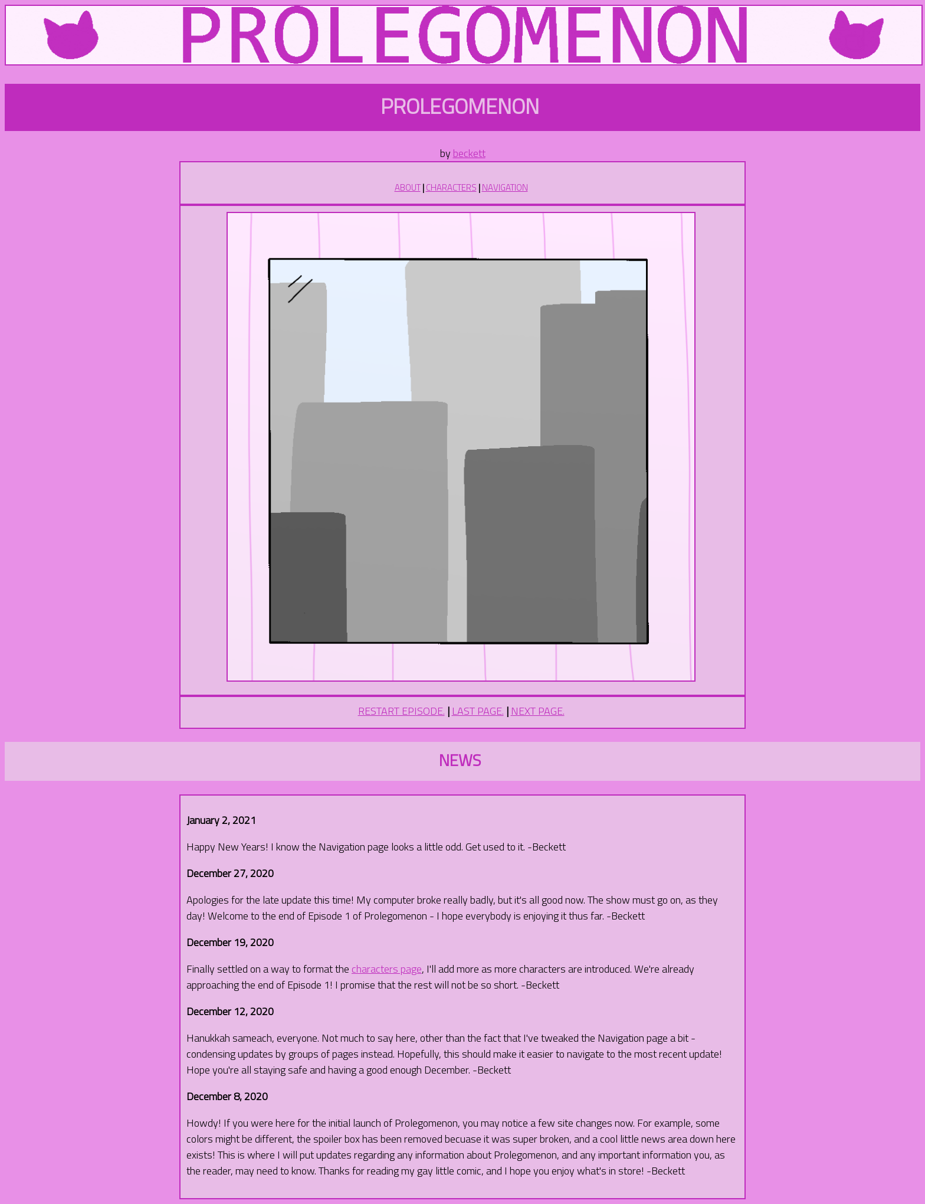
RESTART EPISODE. (401, 711)
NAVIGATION (505, 187)
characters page (387, 969)
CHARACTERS (451, 187)
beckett (469, 153)
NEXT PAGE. (538, 711)
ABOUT (408, 187)
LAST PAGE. (478, 711)
